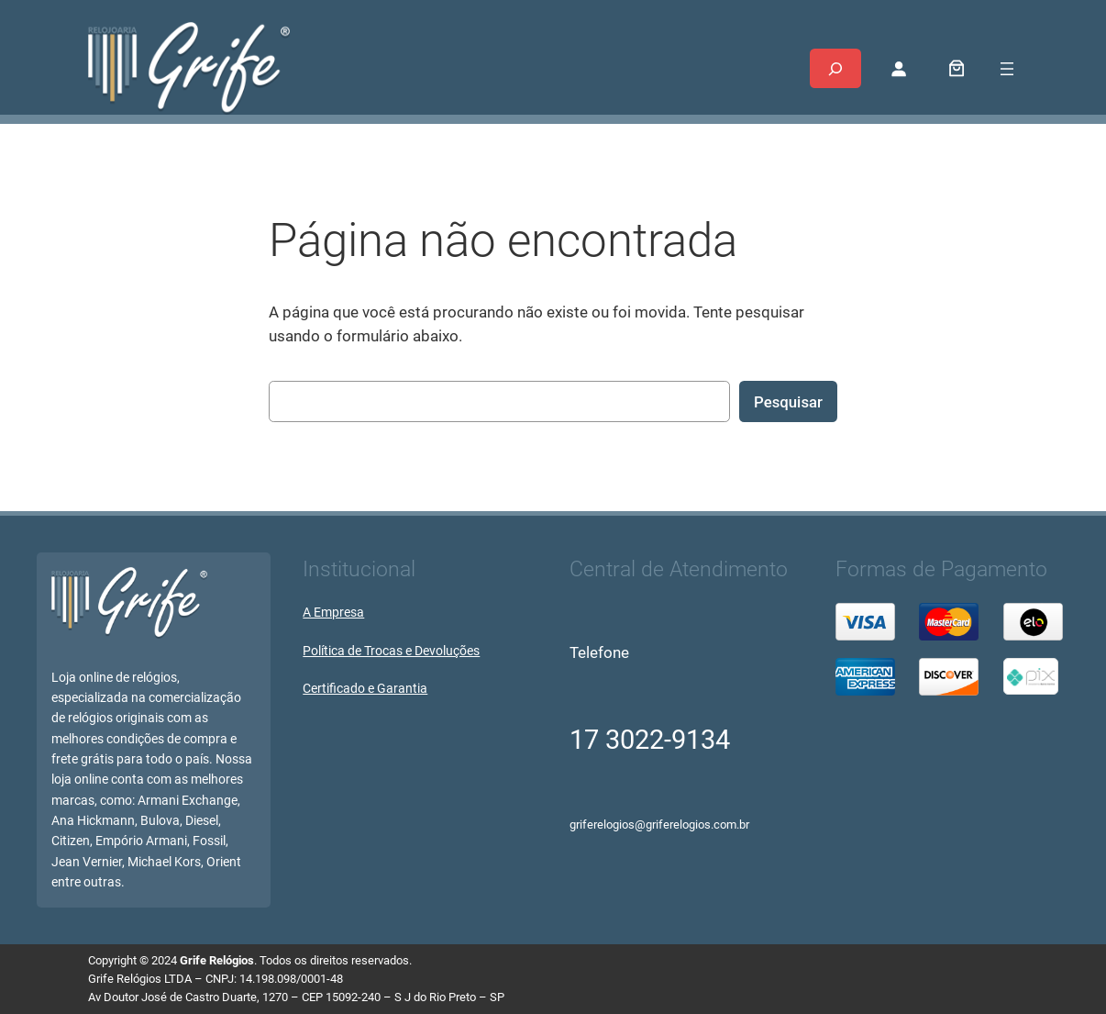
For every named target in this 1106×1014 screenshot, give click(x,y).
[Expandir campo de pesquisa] (835, 68)
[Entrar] (898, 69)
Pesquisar (788, 402)
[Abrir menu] (1007, 69)
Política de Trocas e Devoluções (391, 651)
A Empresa (333, 612)
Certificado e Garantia (365, 688)
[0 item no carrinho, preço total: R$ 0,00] (956, 68)
